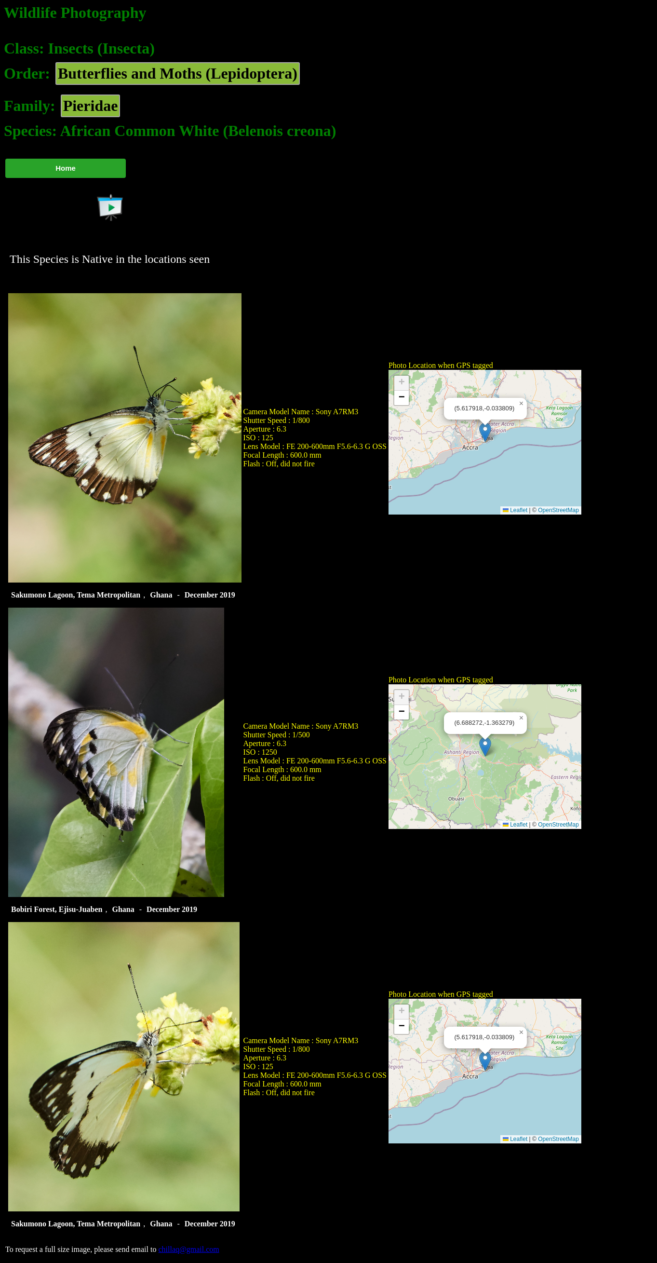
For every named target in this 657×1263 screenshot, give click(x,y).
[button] (485, 432)
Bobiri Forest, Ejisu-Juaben (57, 909)
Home (65, 168)
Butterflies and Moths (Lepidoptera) (177, 73)
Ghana (161, 595)
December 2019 (210, 595)
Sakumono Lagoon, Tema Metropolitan (75, 595)
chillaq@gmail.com (188, 1249)
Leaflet (515, 510)
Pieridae (90, 105)
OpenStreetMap (558, 510)
